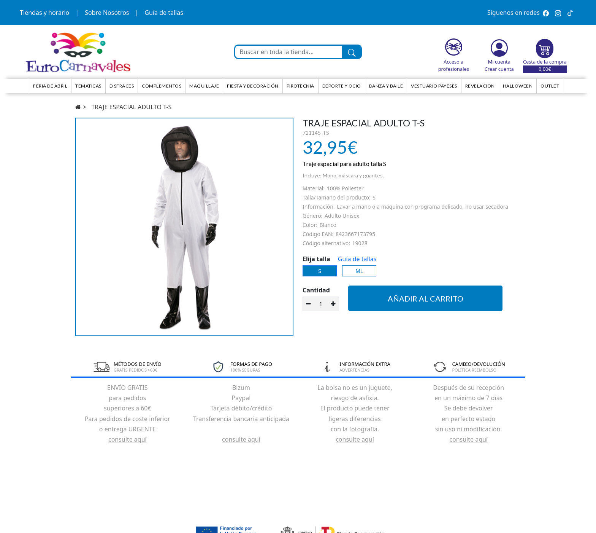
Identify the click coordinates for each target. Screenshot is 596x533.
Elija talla (316, 259)
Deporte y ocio (341, 86)
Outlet (550, 86)
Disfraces (121, 86)
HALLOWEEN (518, 86)
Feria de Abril (50, 86)
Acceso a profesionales (453, 65)
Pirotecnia (300, 86)
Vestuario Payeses (434, 86)
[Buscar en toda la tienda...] (288, 52)
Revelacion (480, 86)
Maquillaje (204, 86)
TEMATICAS (88, 86)
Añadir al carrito (425, 298)
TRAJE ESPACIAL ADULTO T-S (131, 107)
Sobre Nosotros (107, 12)
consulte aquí (127, 439)
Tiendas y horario (44, 12)
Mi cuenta (499, 61)
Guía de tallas (163, 12)
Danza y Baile (386, 86)
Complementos (161, 86)
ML (359, 270)
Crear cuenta (499, 68)
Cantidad (316, 290)
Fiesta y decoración (253, 86)
